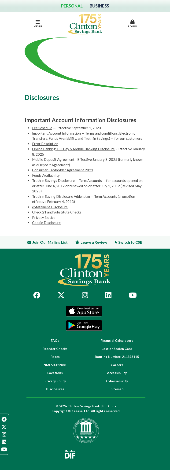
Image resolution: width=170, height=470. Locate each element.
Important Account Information (56, 133)
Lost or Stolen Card (117, 349)
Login (132, 24)
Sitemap (117, 389)
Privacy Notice (43, 217)
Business (99, 5)
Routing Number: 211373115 (117, 357)
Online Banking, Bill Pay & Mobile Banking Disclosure (73, 149)
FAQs (55, 340)
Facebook (36, 295)
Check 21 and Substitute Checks (56, 212)
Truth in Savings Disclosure (53, 180)
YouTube (133, 295)
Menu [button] (38, 24)
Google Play (84, 325)
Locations (55, 373)
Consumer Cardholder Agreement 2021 (62, 170)
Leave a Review (94, 242)
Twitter (61, 295)
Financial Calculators (116, 340)
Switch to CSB (130, 242)
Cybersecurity (117, 381)
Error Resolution (45, 144)
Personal (72, 5)
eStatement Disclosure (50, 207)
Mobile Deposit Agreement (53, 159)
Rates (55, 357)
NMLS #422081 (55, 365)
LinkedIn (108, 295)
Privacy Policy (55, 381)
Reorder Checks (55, 349)
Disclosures (55, 389)
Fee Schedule (42, 128)
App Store (84, 311)
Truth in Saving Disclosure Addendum (61, 196)
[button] (132, 24)
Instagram (85, 295)
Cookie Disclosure (46, 222)
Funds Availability (46, 175)
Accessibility (117, 373)
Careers (117, 365)
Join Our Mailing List (50, 242)
